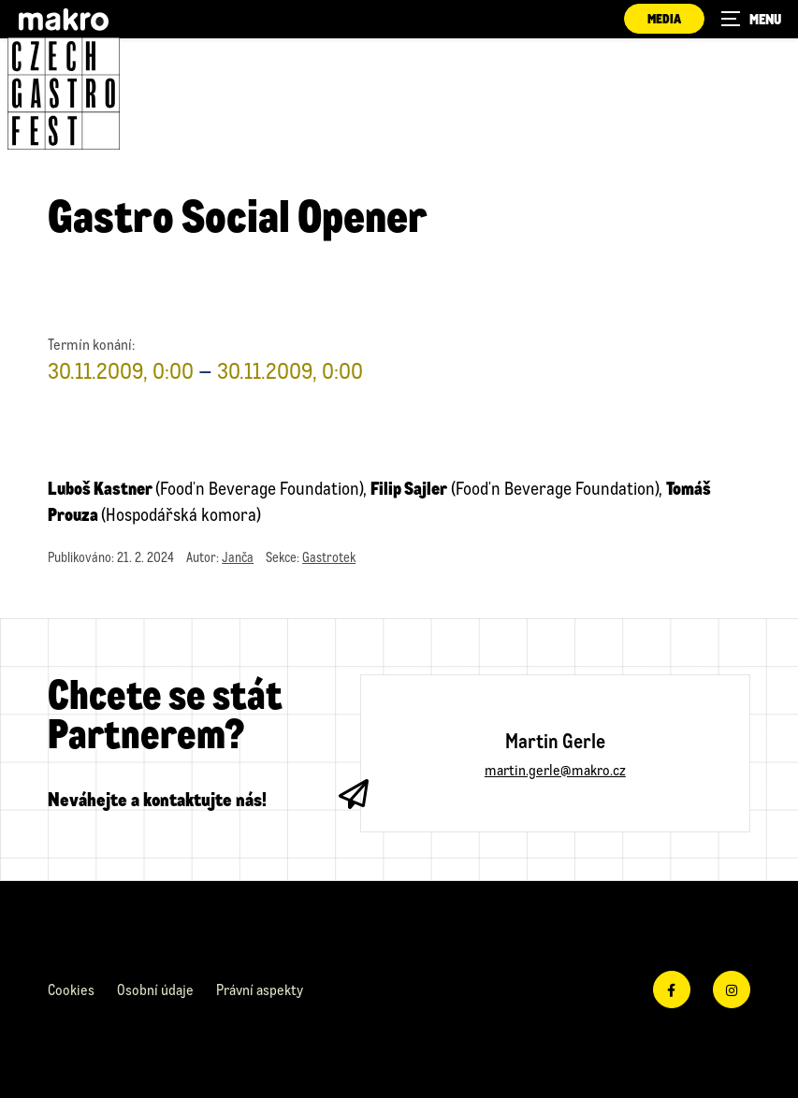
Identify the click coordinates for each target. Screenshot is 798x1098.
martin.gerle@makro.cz (555, 769)
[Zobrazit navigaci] (751, 18)
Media (664, 18)
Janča (238, 557)
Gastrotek (328, 557)
